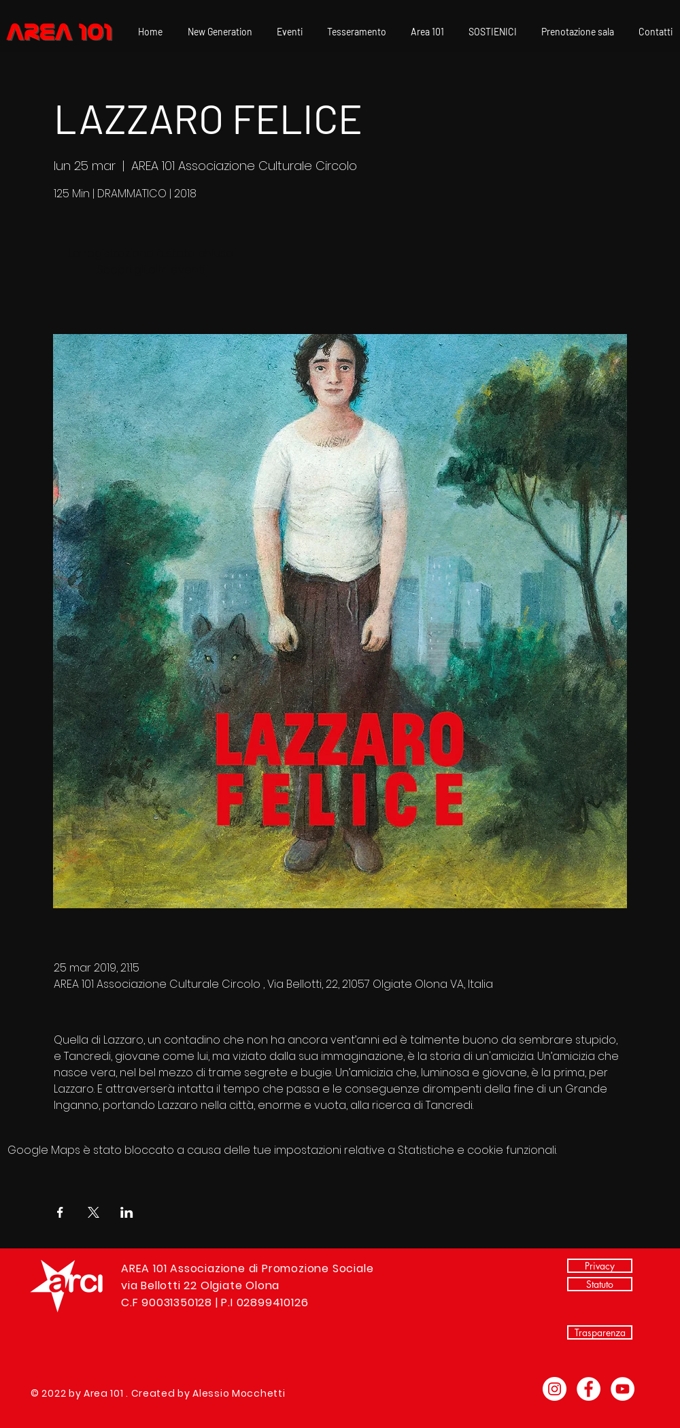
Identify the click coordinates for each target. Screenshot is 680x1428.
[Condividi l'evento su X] (93, 1212)
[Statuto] (599, 1284)
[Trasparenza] (599, 1332)
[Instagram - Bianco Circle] (554, 1389)
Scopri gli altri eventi (151, 270)
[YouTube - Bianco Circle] (622, 1389)
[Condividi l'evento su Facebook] (60, 1212)
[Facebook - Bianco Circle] (588, 1389)
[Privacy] (599, 1266)
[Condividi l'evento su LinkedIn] (126, 1212)
